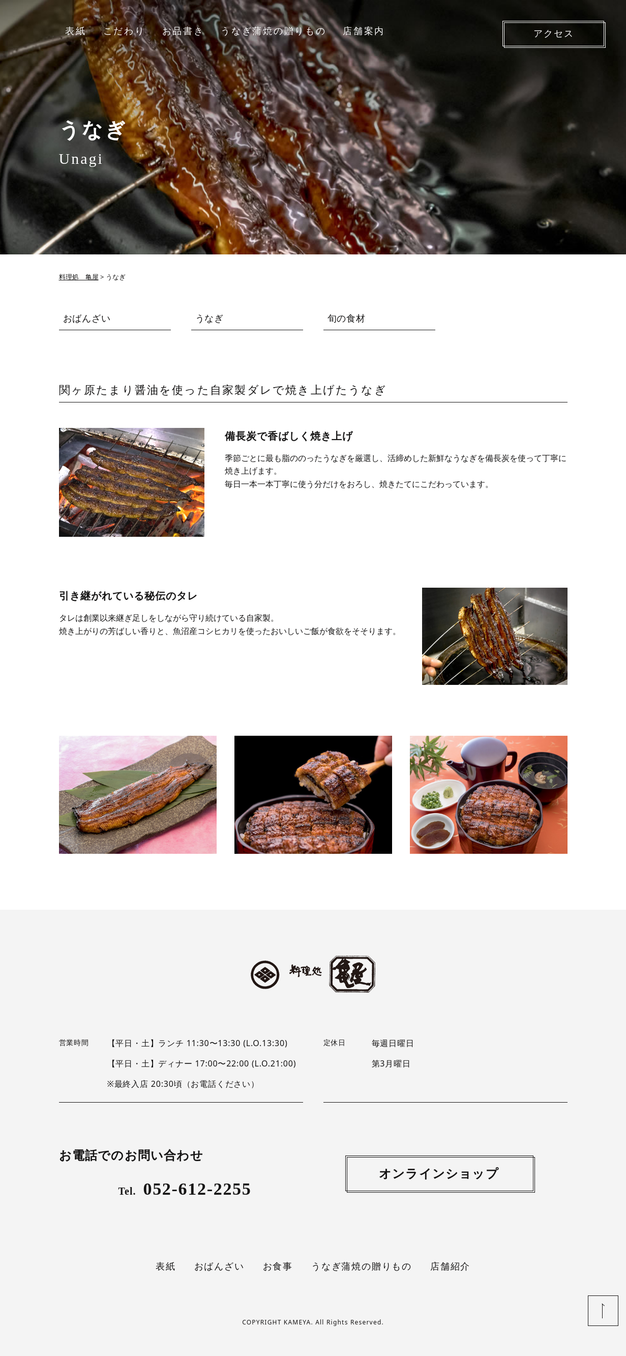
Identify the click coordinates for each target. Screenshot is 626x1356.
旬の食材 (346, 318)
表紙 (75, 31)
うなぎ (209, 318)
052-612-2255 (185, 1188)
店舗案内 (364, 31)
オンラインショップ (439, 1173)
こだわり (124, 31)
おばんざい (87, 318)
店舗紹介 (450, 1266)
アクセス (553, 33)
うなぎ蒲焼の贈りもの (273, 31)
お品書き (183, 31)
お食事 (278, 1266)
